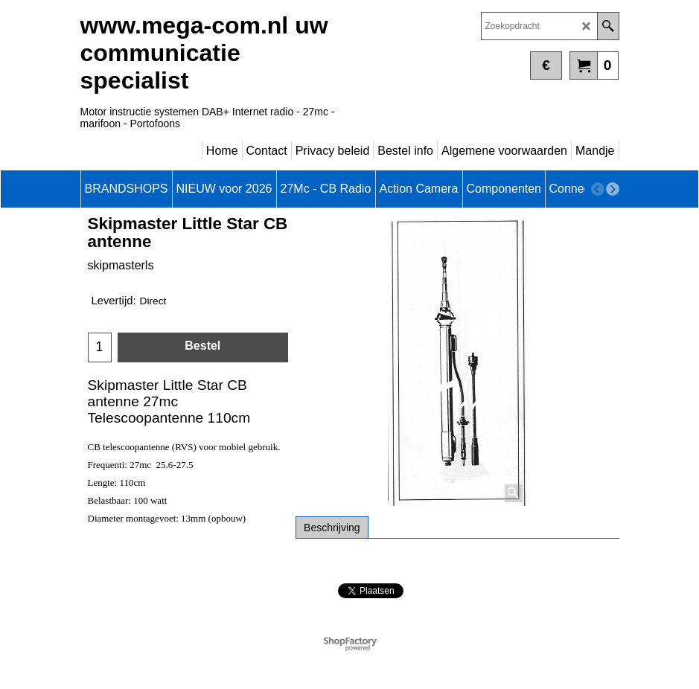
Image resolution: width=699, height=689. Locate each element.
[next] (612, 189)
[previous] (597, 189)
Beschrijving (332, 527)
